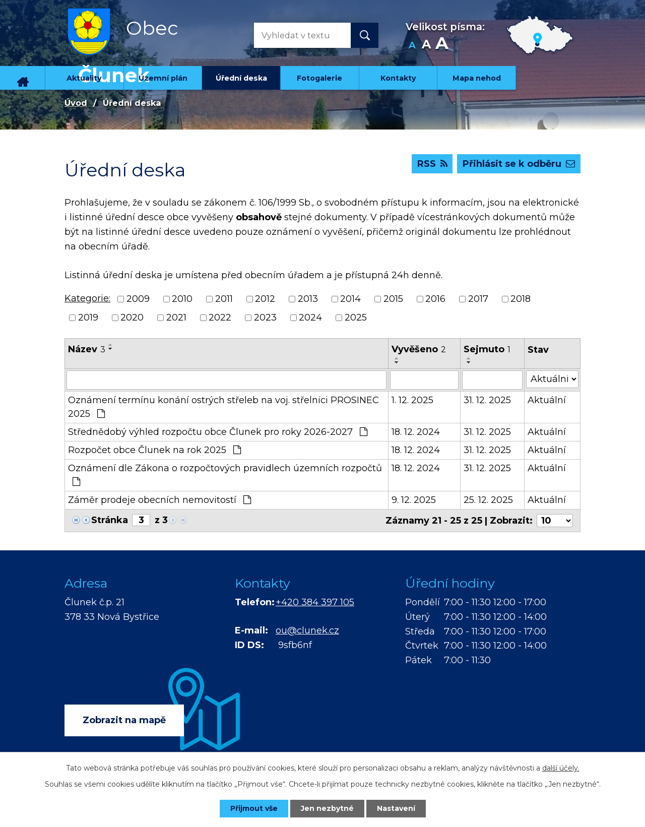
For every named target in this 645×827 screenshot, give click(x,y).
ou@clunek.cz (307, 630)
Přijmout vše (254, 808)
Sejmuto (487, 349)
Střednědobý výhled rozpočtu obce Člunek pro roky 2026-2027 (217, 431)
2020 (132, 317)
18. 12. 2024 (416, 431)
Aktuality (84, 78)
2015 (393, 298)
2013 (308, 298)
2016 (435, 298)
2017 (478, 298)
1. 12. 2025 (412, 400)
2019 (88, 317)
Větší (441, 45)
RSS (432, 163)
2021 (176, 317)
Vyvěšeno (419, 349)
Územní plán (163, 78)
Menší (412, 45)
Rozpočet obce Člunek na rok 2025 (154, 450)
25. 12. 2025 (488, 499)
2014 (350, 298)
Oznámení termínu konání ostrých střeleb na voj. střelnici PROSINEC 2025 (223, 407)
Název (86, 349)
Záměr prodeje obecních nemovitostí (159, 499)
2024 (310, 317)
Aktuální (547, 400)
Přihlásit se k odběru (519, 163)
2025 (356, 317)
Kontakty (398, 78)
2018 (520, 298)
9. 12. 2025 (414, 499)
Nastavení (396, 808)
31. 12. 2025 (487, 400)
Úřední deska (241, 78)
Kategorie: (87, 298)
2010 (182, 298)
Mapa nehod (477, 78)
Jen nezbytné (327, 808)
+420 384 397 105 (315, 602)
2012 (265, 298)
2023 (265, 317)
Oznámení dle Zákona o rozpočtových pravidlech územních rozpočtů (225, 474)
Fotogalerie (319, 78)
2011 (224, 298)
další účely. (560, 768)
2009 (138, 298)
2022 (220, 317)
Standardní (426, 45)
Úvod (22, 78)
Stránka (109, 520)
